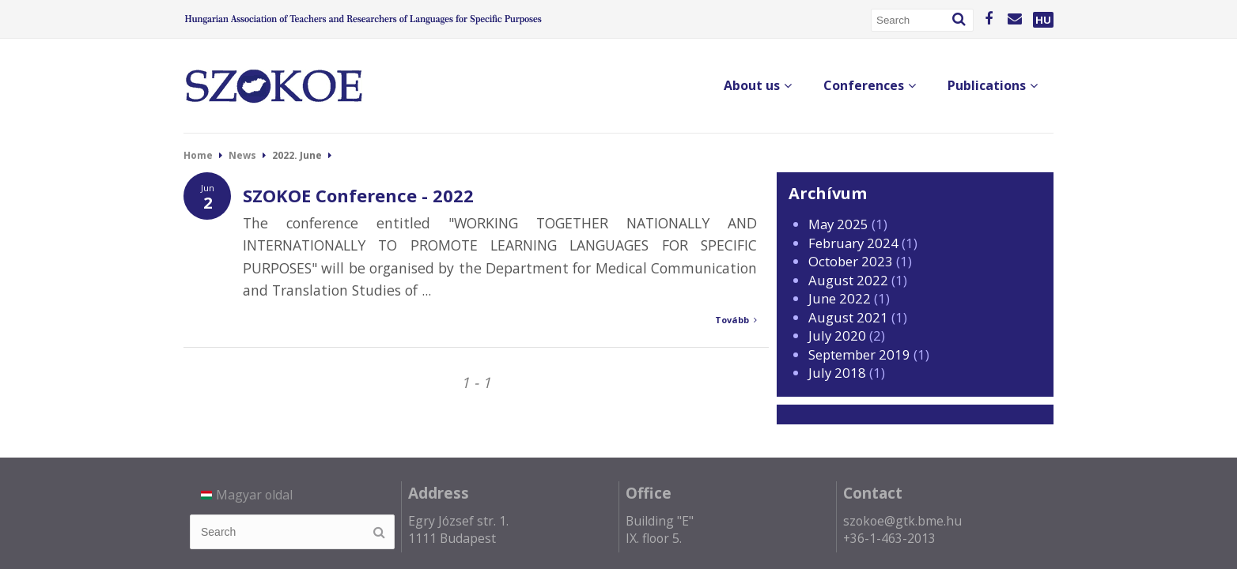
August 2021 (848, 317)
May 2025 (838, 224)
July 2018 (837, 373)
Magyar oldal (247, 494)
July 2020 (837, 335)
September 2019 (859, 354)
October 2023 (850, 261)
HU (1043, 20)
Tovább (736, 320)
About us (758, 85)
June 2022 (839, 298)
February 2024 (853, 243)
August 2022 (848, 280)
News (242, 155)
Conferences (869, 85)
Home (198, 155)
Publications (993, 85)
